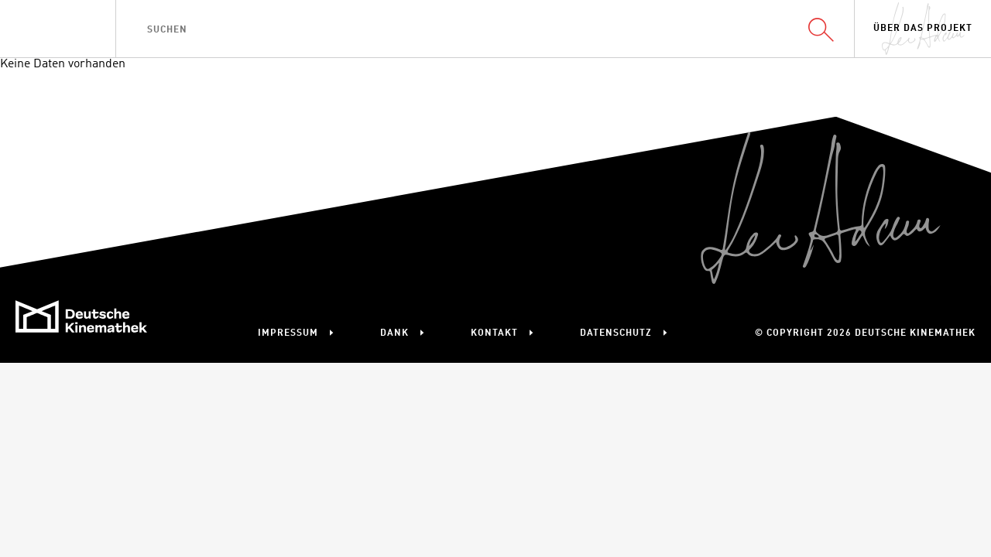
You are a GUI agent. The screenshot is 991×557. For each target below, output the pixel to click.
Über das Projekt (922, 28)
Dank (394, 333)
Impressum (288, 333)
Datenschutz (616, 333)
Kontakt (494, 333)
